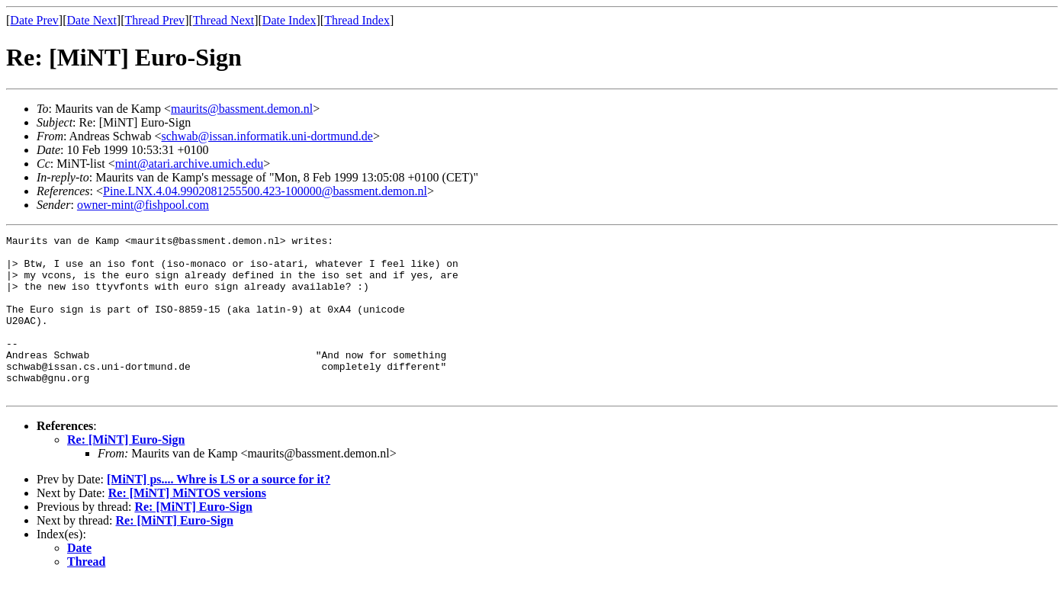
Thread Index (357, 20)
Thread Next (223, 20)
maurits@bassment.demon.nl (242, 108)
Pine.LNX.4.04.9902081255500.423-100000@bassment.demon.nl (265, 191)
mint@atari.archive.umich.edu (189, 163)
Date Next (92, 20)
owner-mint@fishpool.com (143, 204)
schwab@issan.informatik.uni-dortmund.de (267, 136)
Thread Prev (154, 20)
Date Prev (34, 20)
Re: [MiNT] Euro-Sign (126, 471)
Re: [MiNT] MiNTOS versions (187, 524)
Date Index (289, 20)
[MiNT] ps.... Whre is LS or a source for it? (218, 511)
